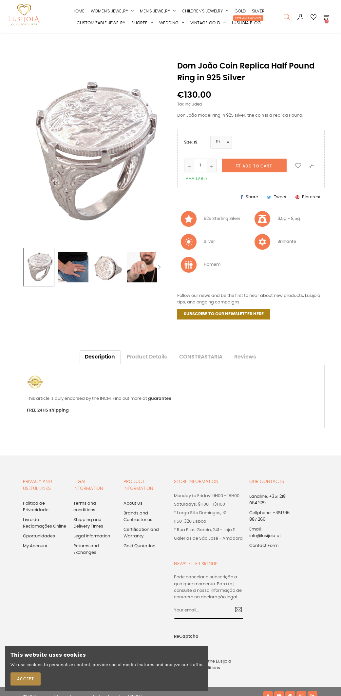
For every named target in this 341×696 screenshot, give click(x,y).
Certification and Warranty (141, 548)
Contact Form (263, 561)
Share (252, 212)
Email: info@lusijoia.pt (265, 548)
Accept (25, 679)
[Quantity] (200, 180)
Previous (21, 282)
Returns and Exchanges (86, 564)
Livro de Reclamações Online (44, 538)
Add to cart (254, 181)
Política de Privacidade (35, 522)
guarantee (159, 414)
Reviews (245, 372)
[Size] (221, 157)
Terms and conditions (84, 522)
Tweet (280, 212)
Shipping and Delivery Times (88, 538)
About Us (132, 519)
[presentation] (231, 655)
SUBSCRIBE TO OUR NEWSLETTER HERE (224, 329)
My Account (35, 561)
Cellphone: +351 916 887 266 (269, 531)
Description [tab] (100, 372)
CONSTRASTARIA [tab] (200, 372)
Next (159, 282)
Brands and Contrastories (137, 532)
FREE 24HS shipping (48, 426)
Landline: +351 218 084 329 (267, 515)
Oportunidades (39, 552)
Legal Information (91, 552)
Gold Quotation (139, 561)
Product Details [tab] (147, 372)
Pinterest (311, 212)
